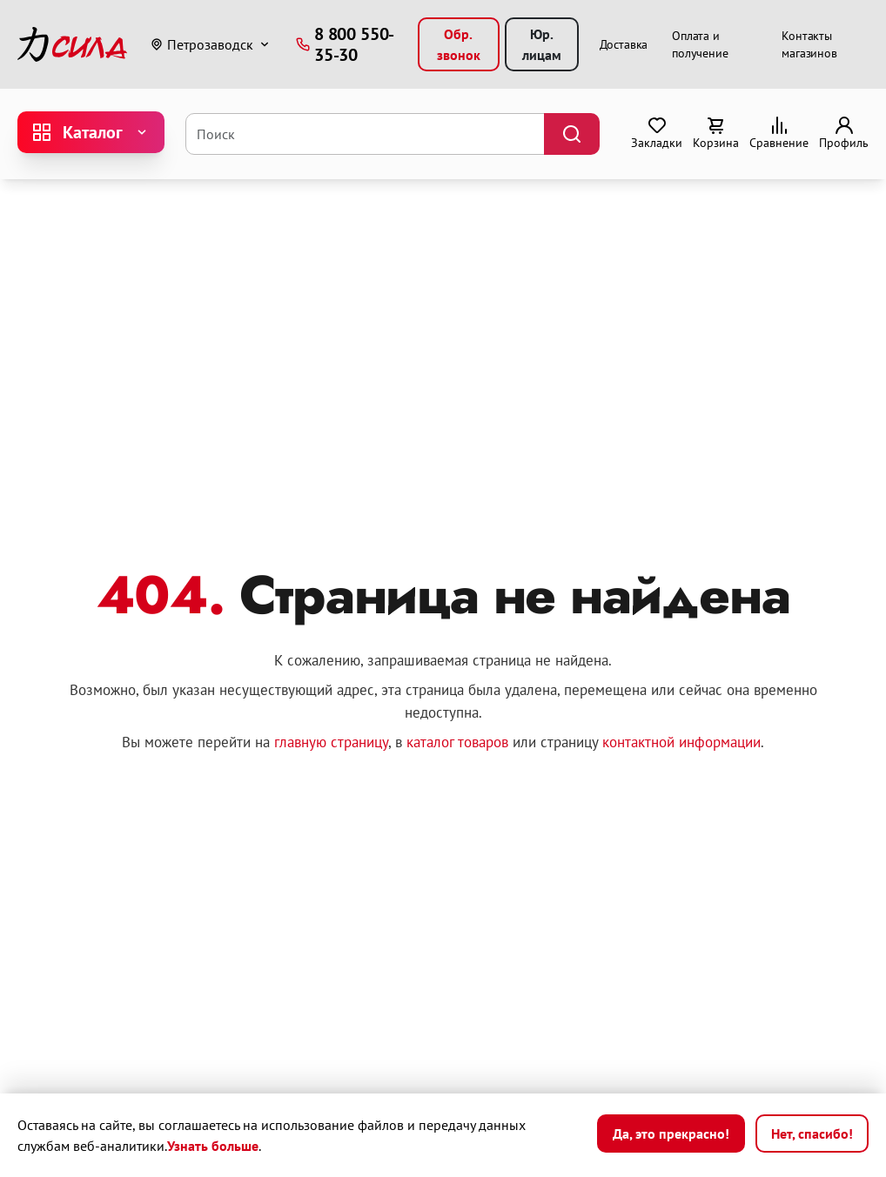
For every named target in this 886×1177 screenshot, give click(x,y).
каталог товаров (457, 742)
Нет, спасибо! (812, 1133)
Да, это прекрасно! (671, 1133)
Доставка (624, 44)
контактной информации (681, 742)
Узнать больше (212, 1145)
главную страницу (331, 742)
